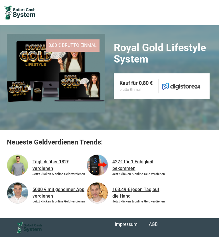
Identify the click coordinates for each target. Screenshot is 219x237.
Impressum (126, 224)
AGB (153, 224)
